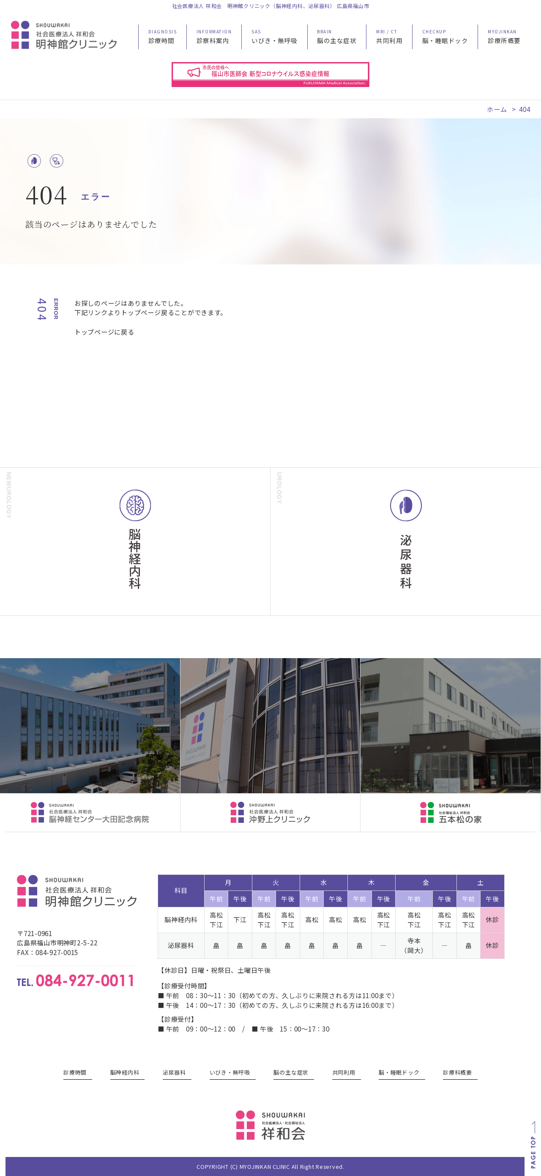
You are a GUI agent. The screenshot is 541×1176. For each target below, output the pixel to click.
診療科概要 (457, 1072)
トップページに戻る (104, 331)
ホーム (497, 109)
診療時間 (75, 1072)
